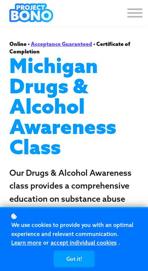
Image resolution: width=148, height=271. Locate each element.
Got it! (74, 259)
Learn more (26, 242)
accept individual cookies (84, 242)
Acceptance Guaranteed (61, 44)
